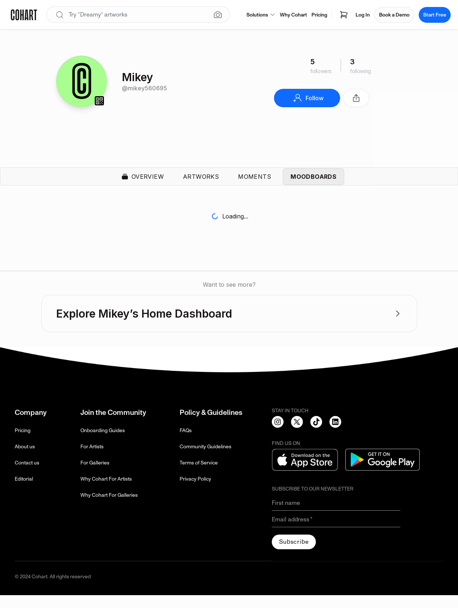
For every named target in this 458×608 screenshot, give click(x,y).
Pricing (319, 14)
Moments (254, 183)
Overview (142, 183)
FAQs (186, 443)
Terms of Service (199, 475)
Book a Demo (394, 14)
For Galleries (94, 475)
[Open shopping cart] (343, 14)
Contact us (27, 475)
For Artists (92, 459)
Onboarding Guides (102, 443)
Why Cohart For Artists (106, 491)
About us (25, 459)
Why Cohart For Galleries (109, 507)
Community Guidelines (205, 459)
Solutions (260, 14)
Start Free (434, 14)
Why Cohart (293, 14)
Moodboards (313, 183)
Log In (363, 14)
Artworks (201, 183)
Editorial (24, 491)
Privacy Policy (195, 491)
